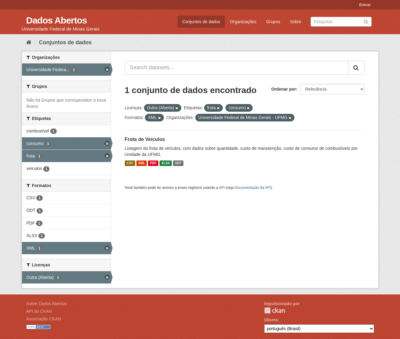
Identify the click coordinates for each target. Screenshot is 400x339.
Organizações (243, 21)
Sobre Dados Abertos (46, 303)
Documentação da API (253, 188)
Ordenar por (283, 89)
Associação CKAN (43, 318)
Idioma (271, 319)
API (222, 188)
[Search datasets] (341, 22)
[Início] (28, 42)
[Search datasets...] (236, 68)
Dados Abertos (56, 20)
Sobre (295, 21)
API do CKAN (39, 311)
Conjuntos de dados (201, 21)
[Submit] (366, 21)
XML (141, 163)
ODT (178, 163)
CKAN (274, 310)
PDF (153, 163)
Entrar (365, 4)
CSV (130, 163)
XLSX (165, 163)
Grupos (273, 21)
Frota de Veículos (145, 139)
